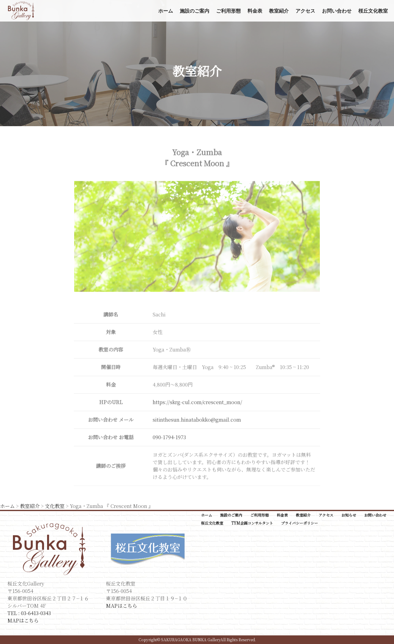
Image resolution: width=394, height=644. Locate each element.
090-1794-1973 (169, 438)
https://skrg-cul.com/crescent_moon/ (197, 402)
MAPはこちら (23, 620)
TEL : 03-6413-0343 (29, 613)
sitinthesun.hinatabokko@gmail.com (197, 420)
